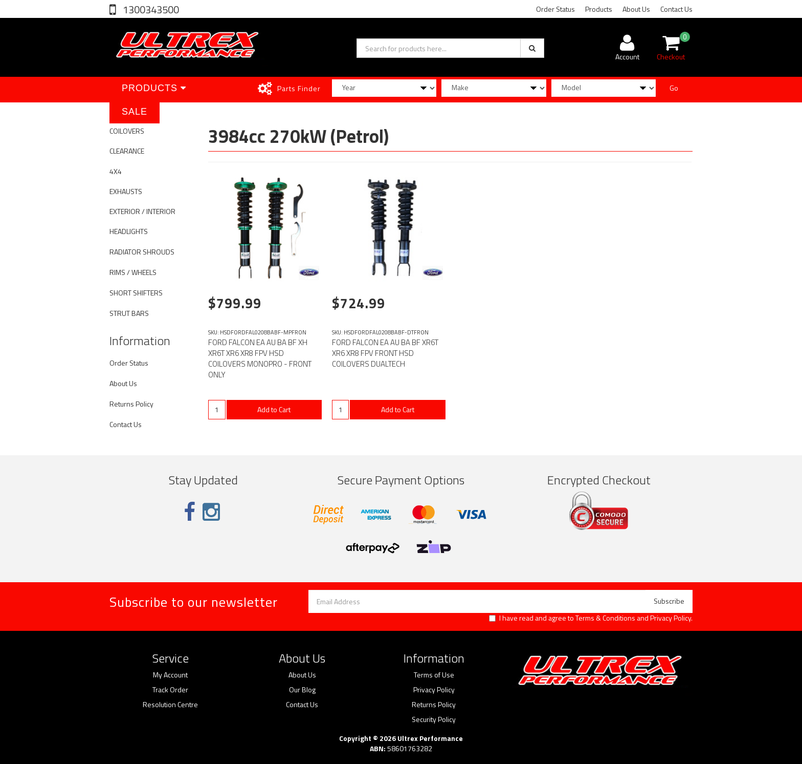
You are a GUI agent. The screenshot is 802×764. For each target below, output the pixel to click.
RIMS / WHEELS (133, 272)
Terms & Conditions (605, 617)
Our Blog (302, 690)
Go (674, 87)
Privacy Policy (670, 617)
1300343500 (150, 9)
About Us (636, 9)
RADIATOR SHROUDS (141, 251)
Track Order (170, 690)
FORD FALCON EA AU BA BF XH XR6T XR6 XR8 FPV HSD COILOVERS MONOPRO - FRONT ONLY (259, 358)
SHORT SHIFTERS (136, 292)
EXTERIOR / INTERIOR (142, 211)
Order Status (555, 9)
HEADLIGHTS (128, 231)
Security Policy (434, 719)
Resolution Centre (170, 704)
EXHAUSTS (125, 191)
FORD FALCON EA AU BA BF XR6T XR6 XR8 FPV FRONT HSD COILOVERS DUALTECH (385, 353)
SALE (134, 112)
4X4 (115, 171)
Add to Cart (274, 409)
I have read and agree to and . (591, 618)
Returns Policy (131, 403)
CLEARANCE (126, 150)
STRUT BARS (129, 313)
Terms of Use (434, 675)
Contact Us (676, 9)
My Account (170, 675)
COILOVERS (126, 130)
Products (598, 9)
